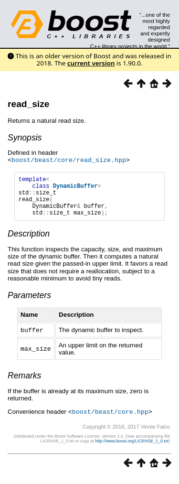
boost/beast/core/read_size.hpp (68, 159)
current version (91, 63)
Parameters (29, 303)
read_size (28, 104)
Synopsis (25, 137)
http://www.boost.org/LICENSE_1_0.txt (131, 448)
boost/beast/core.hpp (110, 419)
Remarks (24, 383)
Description (29, 242)
